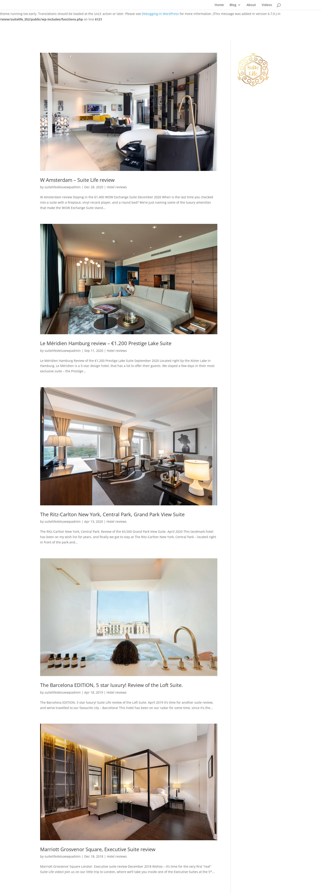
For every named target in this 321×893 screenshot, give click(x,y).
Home (219, 5)
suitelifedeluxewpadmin (63, 187)
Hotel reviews (117, 187)
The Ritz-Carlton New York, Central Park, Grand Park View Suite (112, 514)
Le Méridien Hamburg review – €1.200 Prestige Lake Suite (105, 343)
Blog (233, 5)
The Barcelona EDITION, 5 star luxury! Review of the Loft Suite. (111, 685)
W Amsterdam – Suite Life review (77, 180)
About (251, 5)
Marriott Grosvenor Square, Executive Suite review (97, 849)
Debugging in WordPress (160, 14)
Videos (267, 5)
